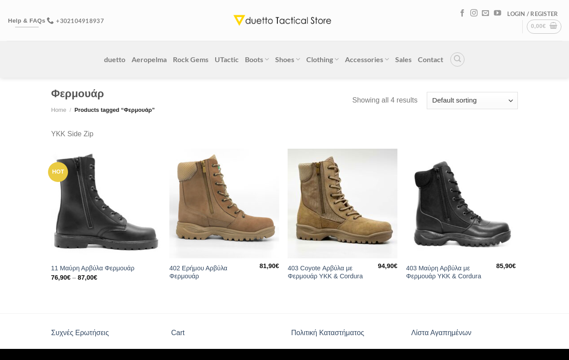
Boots (257, 59)
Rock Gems (190, 59)
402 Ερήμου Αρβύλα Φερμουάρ (198, 272)
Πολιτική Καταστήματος (327, 332)
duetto (114, 59)
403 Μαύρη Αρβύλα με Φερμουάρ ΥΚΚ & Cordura (443, 272)
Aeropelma (149, 59)
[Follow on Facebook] (462, 13)
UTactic (227, 59)
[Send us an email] (485, 13)
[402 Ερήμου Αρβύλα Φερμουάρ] (224, 203)
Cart (177, 332)
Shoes (287, 59)
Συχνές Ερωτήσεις (80, 332)
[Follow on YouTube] (497, 13)
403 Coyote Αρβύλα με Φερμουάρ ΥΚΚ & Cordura (325, 272)
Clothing (322, 59)
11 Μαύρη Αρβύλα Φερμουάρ (93, 268)
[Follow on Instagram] (473, 13)
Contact (430, 59)
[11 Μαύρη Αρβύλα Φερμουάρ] (106, 203)
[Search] (457, 59)
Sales (403, 59)
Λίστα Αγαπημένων (441, 332)
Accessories (367, 59)
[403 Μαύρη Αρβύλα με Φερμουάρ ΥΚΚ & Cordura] (461, 203)
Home (58, 110)
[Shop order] (472, 100)
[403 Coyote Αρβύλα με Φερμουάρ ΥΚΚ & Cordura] (342, 203)
